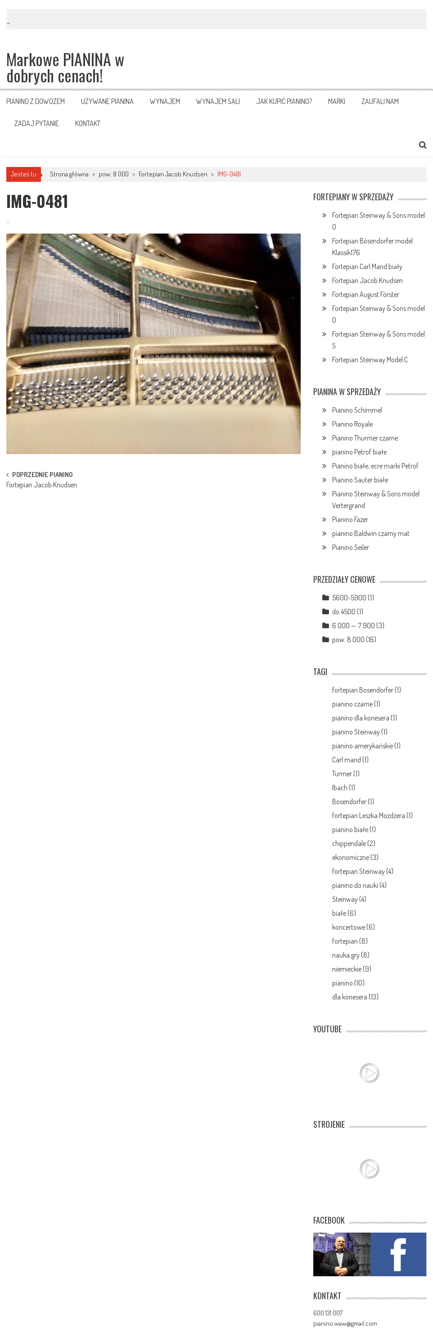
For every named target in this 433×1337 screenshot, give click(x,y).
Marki (336, 101)
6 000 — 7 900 (353, 625)
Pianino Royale (352, 423)
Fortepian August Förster (365, 294)
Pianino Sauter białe (360, 479)
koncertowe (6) (353, 927)
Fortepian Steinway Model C (370, 359)
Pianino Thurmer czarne (365, 437)
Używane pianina (107, 101)
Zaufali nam (380, 101)
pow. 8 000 (114, 174)
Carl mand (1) (350, 759)
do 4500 (344, 611)
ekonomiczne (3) (355, 857)
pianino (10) (348, 982)
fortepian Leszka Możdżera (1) (372, 815)
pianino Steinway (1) (360, 731)
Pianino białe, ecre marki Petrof (375, 465)
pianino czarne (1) (356, 703)
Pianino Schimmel (357, 409)
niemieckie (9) (351, 968)
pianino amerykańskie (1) (366, 745)
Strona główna (69, 174)
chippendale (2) (353, 843)
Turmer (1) (346, 773)
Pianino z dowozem (35, 101)
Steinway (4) (349, 899)
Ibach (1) (343, 787)
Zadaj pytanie (36, 123)
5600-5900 (349, 597)
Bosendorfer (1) (353, 801)
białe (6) (344, 913)
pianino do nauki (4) (359, 885)
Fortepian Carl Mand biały (367, 266)
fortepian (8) (350, 940)
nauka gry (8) (351, 954)
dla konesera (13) (355, 996)
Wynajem (165, 101)
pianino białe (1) (354, 829)
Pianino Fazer (350, 519)
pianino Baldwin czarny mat (371, 533)
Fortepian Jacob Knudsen (173, 174)
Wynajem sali (218, 101)
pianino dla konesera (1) (364, 717)
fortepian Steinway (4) (362, 871)
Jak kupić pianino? (284, 101)
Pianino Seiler (350, 547)
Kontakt (87, 123)
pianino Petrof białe (359, 451)
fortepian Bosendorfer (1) (366, 689)
